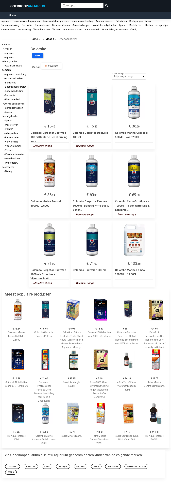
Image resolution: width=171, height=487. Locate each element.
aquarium (6, 21)
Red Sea (80, 466)
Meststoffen (135, 25)
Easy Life (30, 466)
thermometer (8, 29)
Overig (133, 29)
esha (47, 466)
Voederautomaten (72, 29)
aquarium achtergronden (27, 21)
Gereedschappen (81, 25)
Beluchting (121, 21)
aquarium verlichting (82, 21)
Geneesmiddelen (61, 25)
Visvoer (56, 29)
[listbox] (129, 76)
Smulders (113, 466)
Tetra (11, 472)
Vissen (9, 48)
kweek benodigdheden (105, 25)
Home (12, 15)
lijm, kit (122, 25)
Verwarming (24, 29)
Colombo (51, 66)
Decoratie (27, 25)
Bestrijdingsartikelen (140, 21)
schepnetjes (161, 25)
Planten (149, 25)
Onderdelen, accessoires (115, 29)
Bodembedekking (10, 25)
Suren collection (136, 466)
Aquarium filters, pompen (55, 21)
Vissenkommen (41, 29)
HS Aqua (63, 466)
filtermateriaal (42, 25)
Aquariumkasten (104, 21)
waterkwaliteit (92, 29)
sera (96, 466)
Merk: (38, 55)
